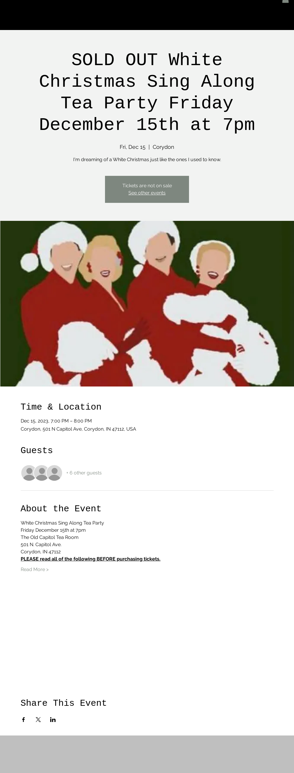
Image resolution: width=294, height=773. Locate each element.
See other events (147, 193)
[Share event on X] (38, 719)
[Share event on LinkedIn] (53, 719)
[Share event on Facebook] (23, 719)
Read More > (35, 569)
